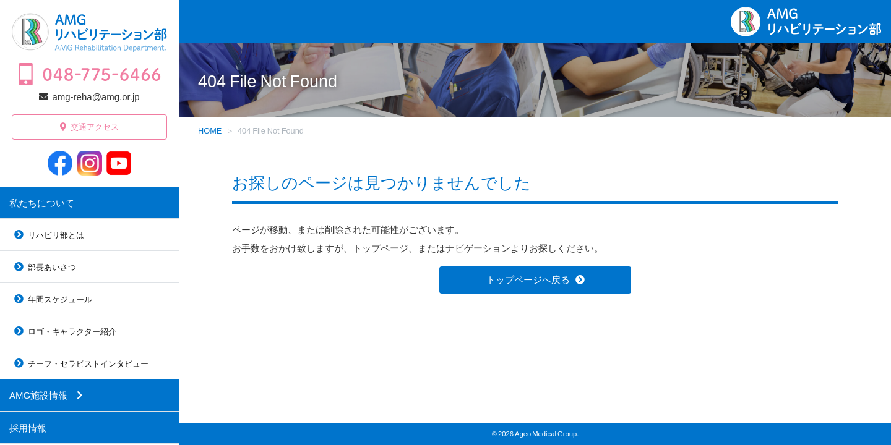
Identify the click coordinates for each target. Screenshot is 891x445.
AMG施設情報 (38, 395)
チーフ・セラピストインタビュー (88, 363)
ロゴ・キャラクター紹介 (72, 331)
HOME (210, 130)
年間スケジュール (60, 299)
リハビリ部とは (56, 234)
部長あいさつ (52, 267)
